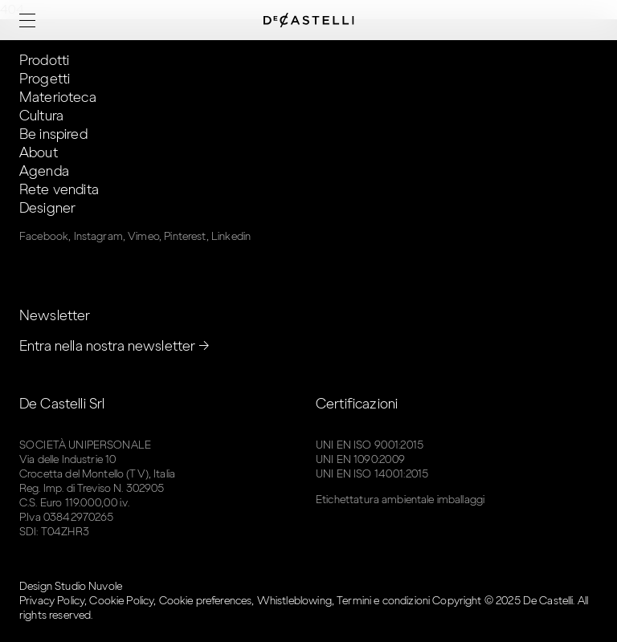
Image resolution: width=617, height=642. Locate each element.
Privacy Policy (51, 600)
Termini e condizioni (383, 600)
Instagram (98, 236)
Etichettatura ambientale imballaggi (400, 499)
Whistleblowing (294, 600)
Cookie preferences (205, 600)
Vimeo (143, 236)
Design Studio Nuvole (70, 586)
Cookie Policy (121, 600)
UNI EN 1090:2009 (360, 459)
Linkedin (231, 236)
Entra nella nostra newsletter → (114, 346)
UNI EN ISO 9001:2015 (369, 445)
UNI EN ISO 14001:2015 (372, 474)
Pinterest (185, 236)
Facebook (43, 236)
